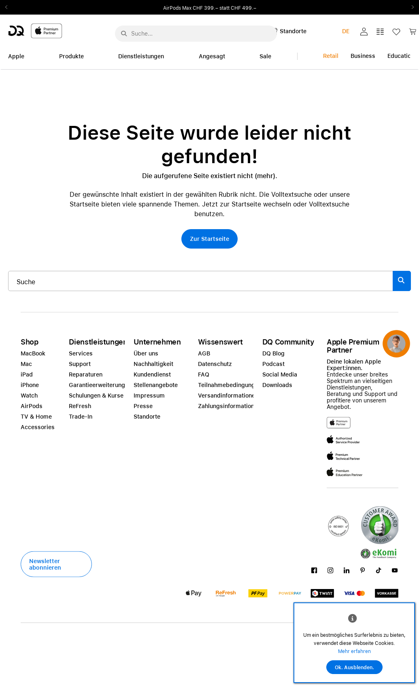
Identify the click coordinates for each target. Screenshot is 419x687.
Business (363, 56)
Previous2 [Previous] (9, 7)
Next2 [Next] (410, 7)
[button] (364, 32)
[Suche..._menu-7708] (196, 34)
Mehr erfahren (354, 651)
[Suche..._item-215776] (200, 281)
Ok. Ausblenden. (354, 667)
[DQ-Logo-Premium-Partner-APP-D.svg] (35, 30)
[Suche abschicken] (124, 34)
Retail (330, 56)
